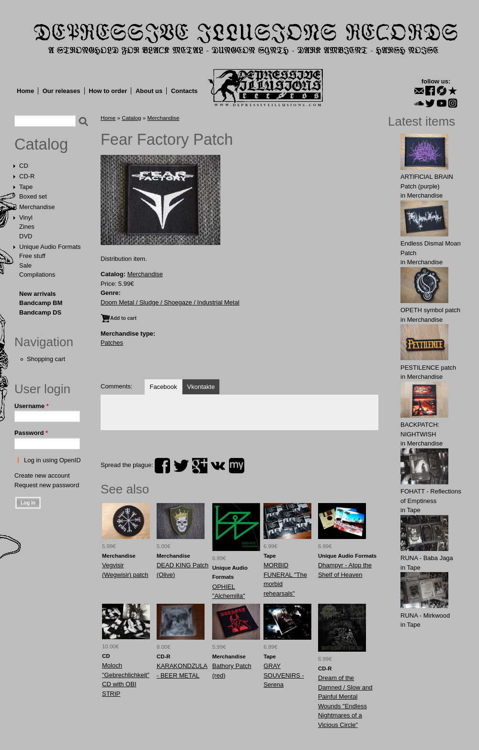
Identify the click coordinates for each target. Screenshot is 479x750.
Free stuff (32, 255)
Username (31, 406)
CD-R (27, 176)
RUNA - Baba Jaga (426, 558)
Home (25, 90)
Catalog (41, 144)
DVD (25, 236)
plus (199, 465)
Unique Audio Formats (50, 246)
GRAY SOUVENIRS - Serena (283, 675)
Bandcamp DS (40, 312)
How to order (108, 90)
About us (149, 90)
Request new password (46, 485)
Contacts (184, 90)
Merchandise (37, 207)
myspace (236, 465)
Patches (112, 342)
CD (23, 165)
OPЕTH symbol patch (430, 310)
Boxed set (33, 196)
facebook (162, 465)
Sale (25, 265)
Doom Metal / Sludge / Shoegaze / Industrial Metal (170, 302)
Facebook (163, 386)
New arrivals (37, 293)
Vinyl (26, 217)
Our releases (61, 90)
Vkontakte (201, 386)
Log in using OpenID (52, 460)
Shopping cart (46, 359)
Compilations (37, 274)
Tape (26, 186)
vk (218, 465)
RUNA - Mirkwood (425, 615)
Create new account (42, 475)
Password (31, 432)
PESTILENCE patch (428, 367)
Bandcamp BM (40, 302)
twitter (181, 465)
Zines (26, 226)
